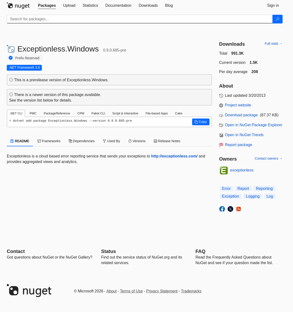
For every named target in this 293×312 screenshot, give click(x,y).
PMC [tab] (33, 113)
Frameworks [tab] (49, 141)
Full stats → (274, 43)
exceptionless (242, 170)
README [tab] (19, 141)
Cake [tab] (178, 113)
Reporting (264, 188)
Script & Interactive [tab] (125, 113)
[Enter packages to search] (140, 19)
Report (243, 188)
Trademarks (191, 291)
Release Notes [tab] (167, 141)
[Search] (277, 19)
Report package (238, 145)
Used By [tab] (111, 141)
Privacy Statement (162, 291)
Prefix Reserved (27, 58)
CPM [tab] (80, 113)
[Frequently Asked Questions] (200, 251)
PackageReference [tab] (57, 113)
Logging (253, 196)
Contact (16, 251)
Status (108, 251)
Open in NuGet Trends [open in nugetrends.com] (244, 135)
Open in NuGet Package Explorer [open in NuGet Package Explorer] (253, 125)
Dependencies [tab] (82, 141)
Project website (238, 105)
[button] (201, 122)
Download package (241, 115)
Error (226, 188)
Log (270, 196)
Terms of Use (131, 291)
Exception (230, 196)
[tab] (47, 5)
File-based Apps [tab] (157, 113)
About (111, 291)
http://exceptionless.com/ (174, 156)
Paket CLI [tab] (98, 113)
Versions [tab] (137, 141)
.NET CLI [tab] (16, 113)
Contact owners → (269, 158)
